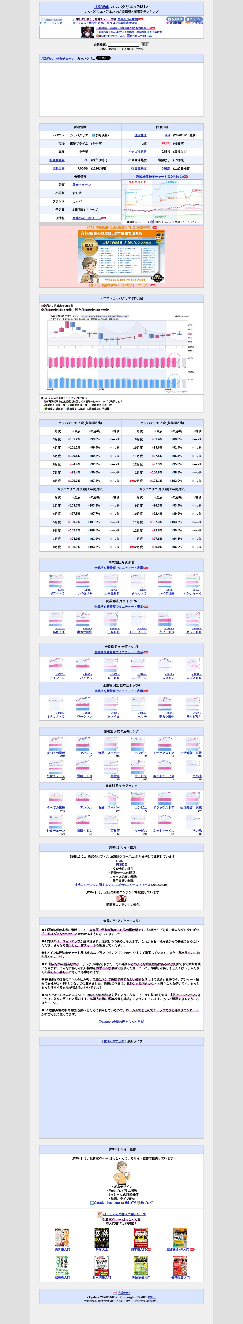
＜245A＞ (115, 628)
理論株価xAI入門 (177, 1249)
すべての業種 (56, 753)
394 (167, 135)
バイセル (86, 677)
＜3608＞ (115, 674)
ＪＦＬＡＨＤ (138, 632)
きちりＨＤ (139, 593)
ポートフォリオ (51, 23)
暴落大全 (102, 1249)
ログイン (194, 19)
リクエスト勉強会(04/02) (88, 22)
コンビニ (141, 753)
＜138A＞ (169, 628)
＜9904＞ (142, 713)
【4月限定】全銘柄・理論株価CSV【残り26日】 (123, 28)
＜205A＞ (197, 674)
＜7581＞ (87, 590)
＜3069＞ (142, 628)
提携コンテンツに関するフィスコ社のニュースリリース (112, 884)
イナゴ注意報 (137, 151)
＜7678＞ (60, 628)
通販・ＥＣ (84, 776)
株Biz (152, 1297)
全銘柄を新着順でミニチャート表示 (118, 567)
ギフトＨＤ (57, 593)
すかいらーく (192, 593)
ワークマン (84, 716)
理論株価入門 (141, 1277)
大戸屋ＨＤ (112, 593)
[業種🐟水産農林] (127, 19)
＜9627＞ (60, 674)
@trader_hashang (105, 1202)
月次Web (101, 7)
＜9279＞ (60, 590)
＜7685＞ (87, 674)
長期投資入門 (180, 1277)
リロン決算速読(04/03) (122, 22)
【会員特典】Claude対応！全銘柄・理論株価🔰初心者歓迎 (129, 32)
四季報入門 (138, 1249)
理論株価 (140, 135)
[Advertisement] (121, 89)
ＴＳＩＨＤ (112, 677)
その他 (197, 776)
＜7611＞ (169, 590)
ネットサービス (163, 776)
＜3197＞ (197, 590)
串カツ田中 (84, 632)
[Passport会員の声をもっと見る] (121, 1021)
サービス (141, 776)
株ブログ (145, 1202)
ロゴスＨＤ (194, 677)
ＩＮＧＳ (113, 632)
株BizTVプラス (114, 1041)
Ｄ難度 (165, 168)
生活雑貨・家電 (191, 753)
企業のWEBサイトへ (87, 218)
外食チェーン (65, 58)
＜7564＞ (87, 713)
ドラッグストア (163, 753)
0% (86, 160)
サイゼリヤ (84, 593)
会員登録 (175, 19)
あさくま (59, 632)
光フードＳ (166, 632)
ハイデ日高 (166, 593)
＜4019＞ (169, 674)
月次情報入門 (102, 1277)
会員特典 (173, 22)
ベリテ (142, 716)
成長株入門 (62, 1277)
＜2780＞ (142, 674)
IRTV (107, 892)
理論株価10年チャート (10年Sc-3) (159, 176)
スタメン (168, 677)
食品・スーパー (109, 753)
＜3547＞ (87, 628)
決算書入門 (62, 1249)
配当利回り (57, 160)
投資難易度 (139, 168)
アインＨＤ (57, 677)
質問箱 (197, 22)
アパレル (86, 753)
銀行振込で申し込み (139, 36)
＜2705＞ (115, 590)
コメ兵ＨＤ (139, 677)
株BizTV (128, 1202)
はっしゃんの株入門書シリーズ (121, 1214)
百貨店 (115, 776)
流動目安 (58, 168)
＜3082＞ (142, 590)
